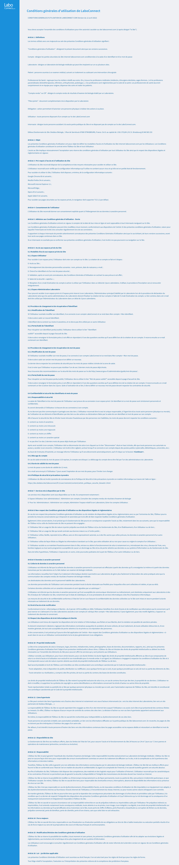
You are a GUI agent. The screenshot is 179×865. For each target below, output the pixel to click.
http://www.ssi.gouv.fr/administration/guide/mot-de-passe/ (114, 371)
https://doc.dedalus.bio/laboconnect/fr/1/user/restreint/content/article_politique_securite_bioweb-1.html (69, 483)
